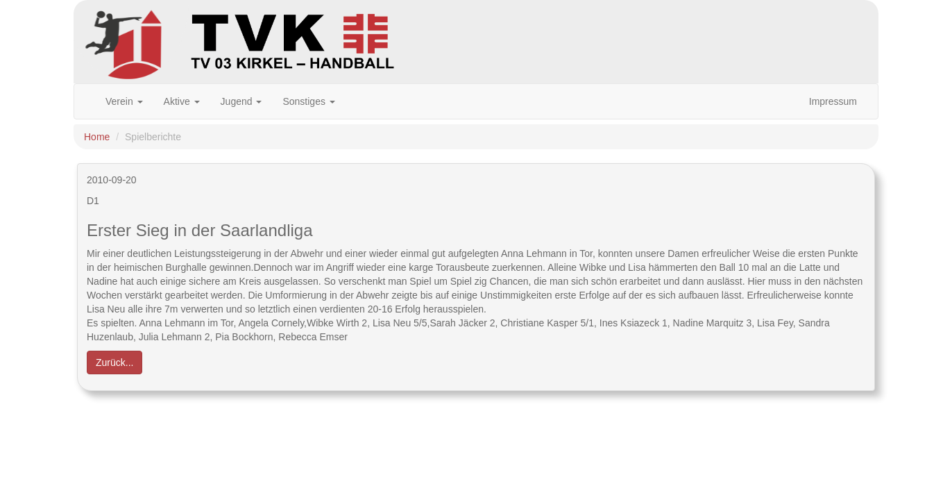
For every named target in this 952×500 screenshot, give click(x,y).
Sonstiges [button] (308, 101)
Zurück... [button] (114, 362)
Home (97, 136)
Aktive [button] (182, 101)
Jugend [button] (241, 101)
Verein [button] (124, 101)
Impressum (833, 101)
